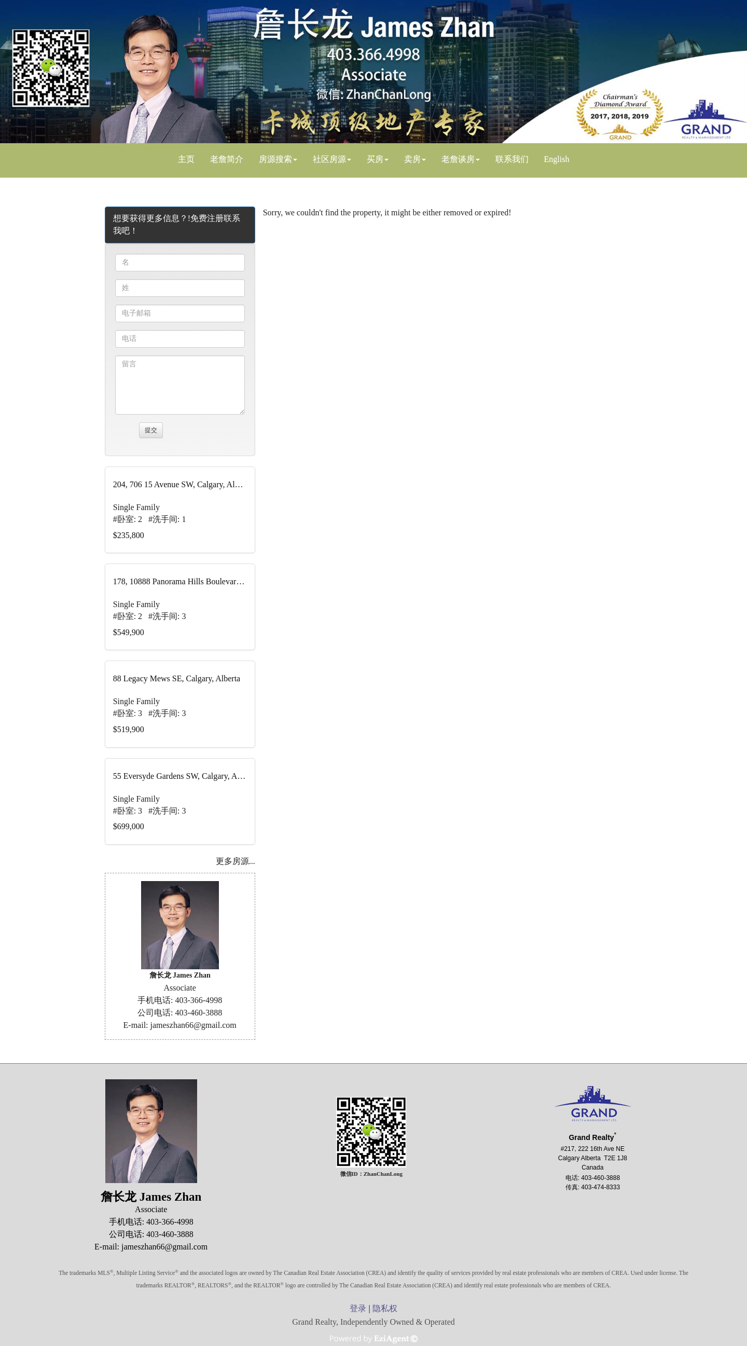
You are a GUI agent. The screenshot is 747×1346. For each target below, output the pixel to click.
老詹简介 (226, 159)
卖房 (412, 159)
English (557, 159)
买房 (375, 159)
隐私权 (384, 1308)
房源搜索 (275, 159)
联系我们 (512, 159)
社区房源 (329, 159)
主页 (186, 159)
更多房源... (235, 861)
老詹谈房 (458, 159)
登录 (358, 1308)
